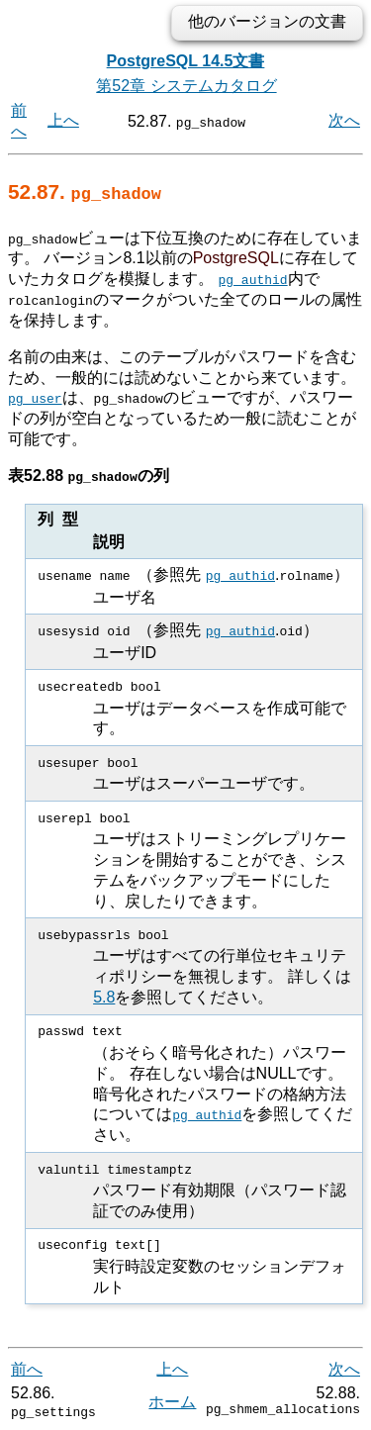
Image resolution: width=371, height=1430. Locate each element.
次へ (344, 120)
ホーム (172, 1399)
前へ (27, 1368)
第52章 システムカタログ (186, 85)
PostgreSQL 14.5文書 (186, 60)
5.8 (104, 996)
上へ (63, 120)
